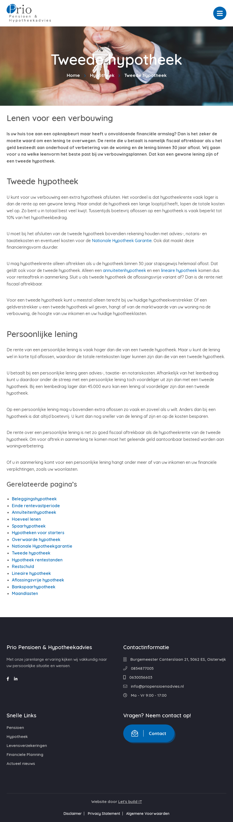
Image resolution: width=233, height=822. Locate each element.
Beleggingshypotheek (34, 498)
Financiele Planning (25, 754)
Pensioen (15, 727)
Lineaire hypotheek (31, 573)
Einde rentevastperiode (36, 505)
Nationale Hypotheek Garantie (122, 240)
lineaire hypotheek (179, 270)
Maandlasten (25, 593)
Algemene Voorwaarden (150, 813)
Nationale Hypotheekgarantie (42, 546)
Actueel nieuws (21, 763)
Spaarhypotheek (29, 526)
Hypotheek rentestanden (37, 559)
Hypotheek (102, 75)
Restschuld (23, 566)
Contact (148, 733)
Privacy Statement (104, 813)
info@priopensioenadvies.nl (153, 686)
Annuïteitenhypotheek (34, 512)
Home (73, 75)
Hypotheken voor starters (38, 532)
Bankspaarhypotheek (33, 586)
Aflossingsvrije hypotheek (38, 580)
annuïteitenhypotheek (124, 270)
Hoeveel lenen (26, 519)
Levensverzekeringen (27, 745)
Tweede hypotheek (31, 553)
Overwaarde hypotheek (36, 539)
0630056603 (137, 677)
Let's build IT (130, 801)
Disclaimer (70, 813)
